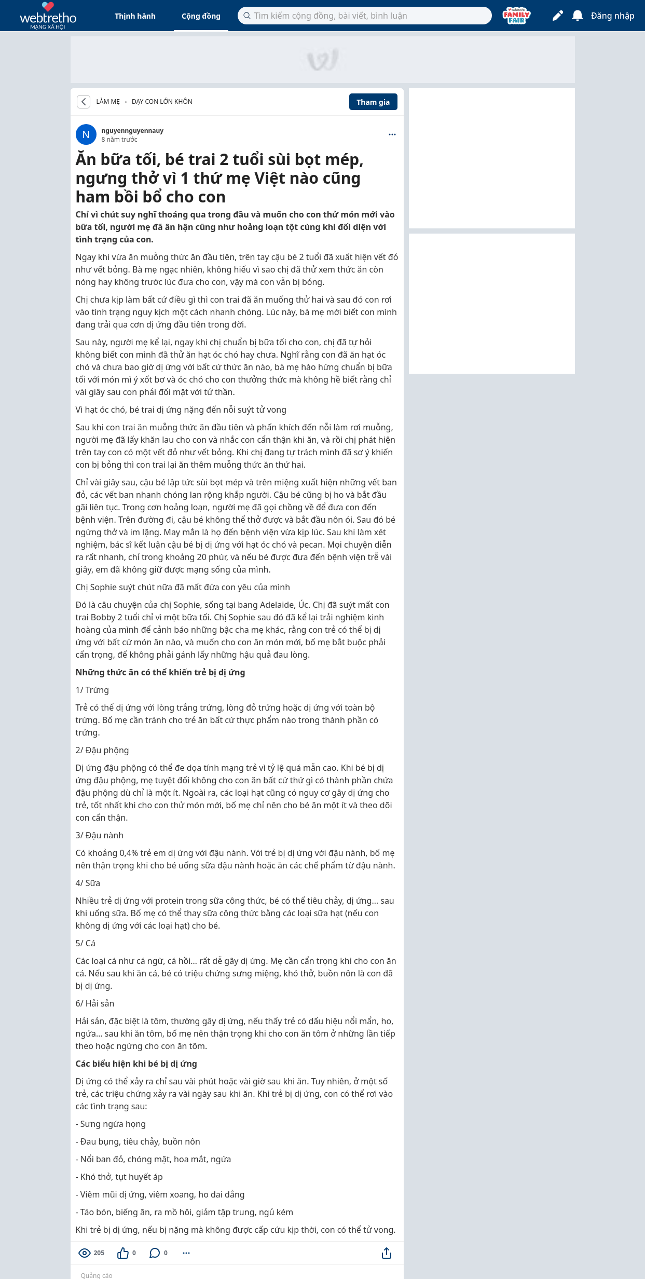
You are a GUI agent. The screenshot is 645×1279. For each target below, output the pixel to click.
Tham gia (373, 102)
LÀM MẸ (108, 102)
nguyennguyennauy (133, 130)
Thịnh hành (135, 16)
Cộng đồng (201, 16)
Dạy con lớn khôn (162, 101)
